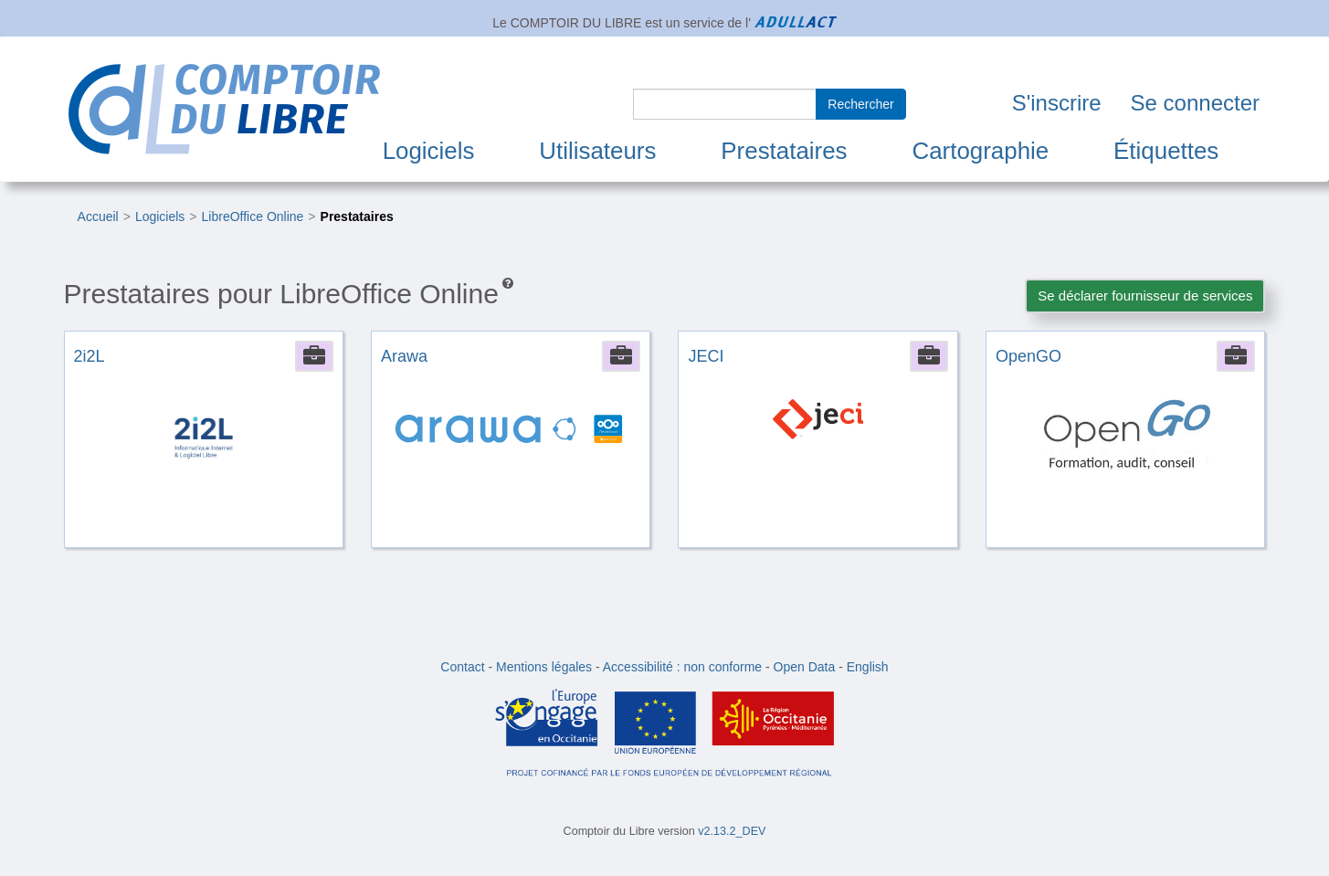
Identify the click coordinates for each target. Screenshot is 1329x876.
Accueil (98, 216)
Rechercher (860, 104)
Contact (462, 667)
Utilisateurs (597, 151)
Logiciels (429, 151)
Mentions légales (544, 667)
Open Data (805, 667)
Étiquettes (1165, 151)
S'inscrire (1057, 102)
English (868, 667)
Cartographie (980, 151)
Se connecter (1195, 102)
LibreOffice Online (253, 216)
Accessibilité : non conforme (682, 667)
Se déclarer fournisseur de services (1145, 295)
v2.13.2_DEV (731, 831)
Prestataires (784, 151)
